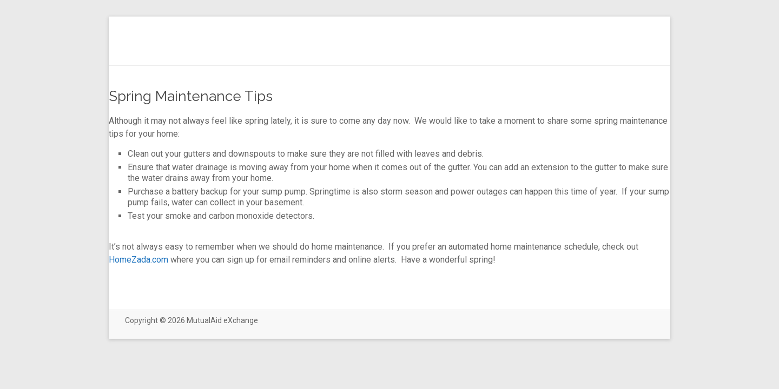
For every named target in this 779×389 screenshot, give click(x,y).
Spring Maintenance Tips (191, 96)
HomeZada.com (138, 259)
